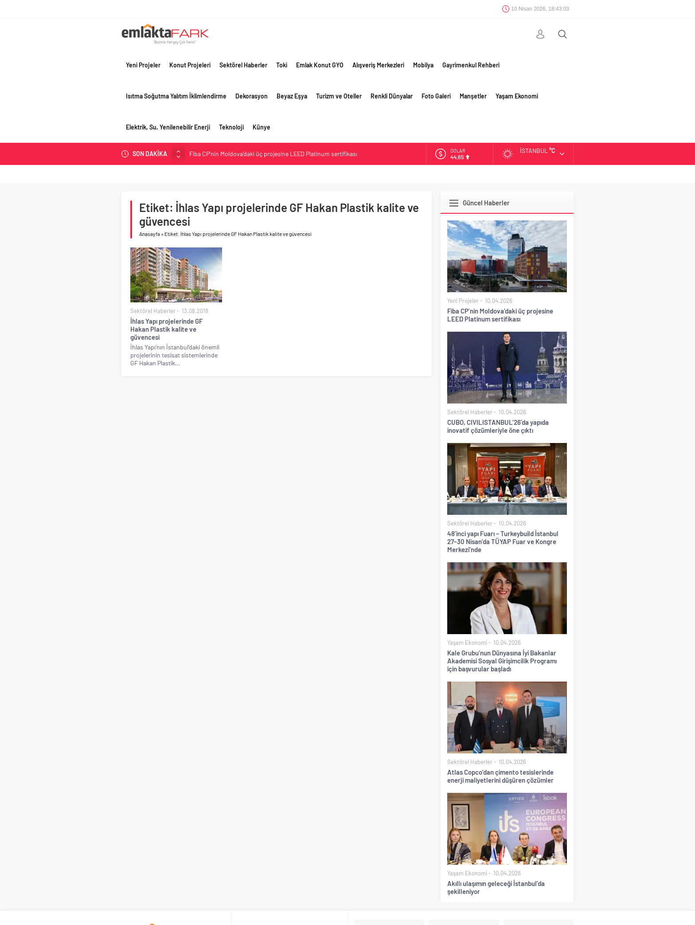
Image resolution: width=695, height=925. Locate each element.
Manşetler (473, 96)
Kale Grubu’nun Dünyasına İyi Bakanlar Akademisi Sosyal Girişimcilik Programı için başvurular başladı (502, 661)
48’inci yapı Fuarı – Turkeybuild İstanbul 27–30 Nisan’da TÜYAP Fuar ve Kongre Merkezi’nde (502, 541)
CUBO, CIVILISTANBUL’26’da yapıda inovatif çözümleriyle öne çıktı (498, 426)
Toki (281, 65)
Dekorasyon (251, 96)
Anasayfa (149, 234)
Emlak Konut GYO (320, 65)
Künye (261, 127)
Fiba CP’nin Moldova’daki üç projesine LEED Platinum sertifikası (273, 153)
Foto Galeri (436, 96)
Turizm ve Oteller (339, 96)
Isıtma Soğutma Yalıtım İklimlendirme (176, 96)
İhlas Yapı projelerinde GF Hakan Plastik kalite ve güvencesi (166, 329)
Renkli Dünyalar (392, 96)
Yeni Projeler (143, 65)
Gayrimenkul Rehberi (471, 65)
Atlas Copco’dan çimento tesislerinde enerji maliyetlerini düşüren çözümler (500, 776)
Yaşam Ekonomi (517, 96)
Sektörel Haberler (243, 65)
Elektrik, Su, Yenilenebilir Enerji (168, 127)
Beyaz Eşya (292, 96)
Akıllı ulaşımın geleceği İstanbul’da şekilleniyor (496, 887)
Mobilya (423, 65)
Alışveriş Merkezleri (378, 65)
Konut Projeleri (190, 65)
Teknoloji (231, 127)
